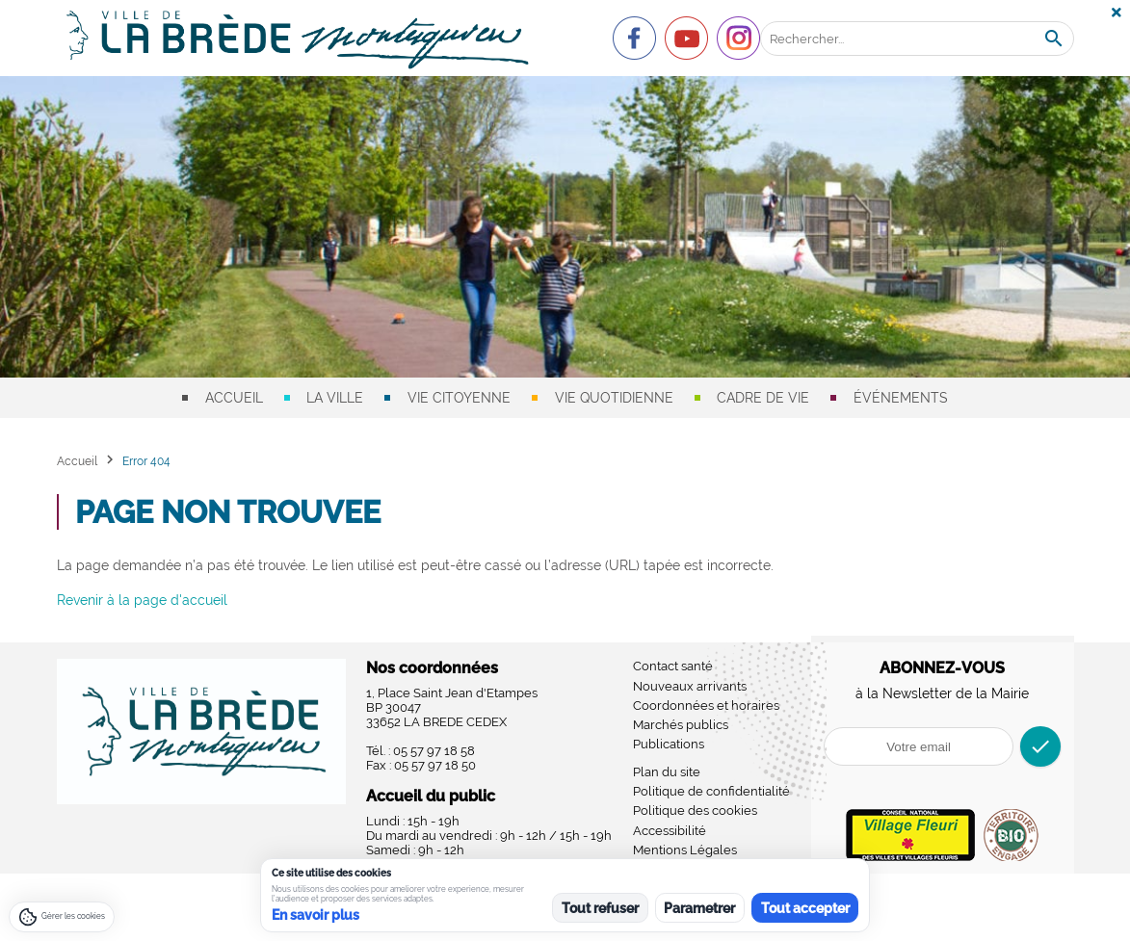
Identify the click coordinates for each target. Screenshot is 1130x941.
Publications (668, 744)
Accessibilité (669, 830)
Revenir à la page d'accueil (142, 600)
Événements (901, 397)
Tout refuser (600, 908)
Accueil (234, 397)
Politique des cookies (695, 810)
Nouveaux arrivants (690, 686)
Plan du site (666, 772)
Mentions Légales (685, 850)
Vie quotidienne (614, 397)
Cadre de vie (763, 397)
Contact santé (673, 666)
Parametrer (699, 908)
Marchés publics (680, 725)
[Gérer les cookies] (62, 917)
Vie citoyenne (459, 397)
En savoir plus (315, 915)
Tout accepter (805, 908)
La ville (334, 397)
